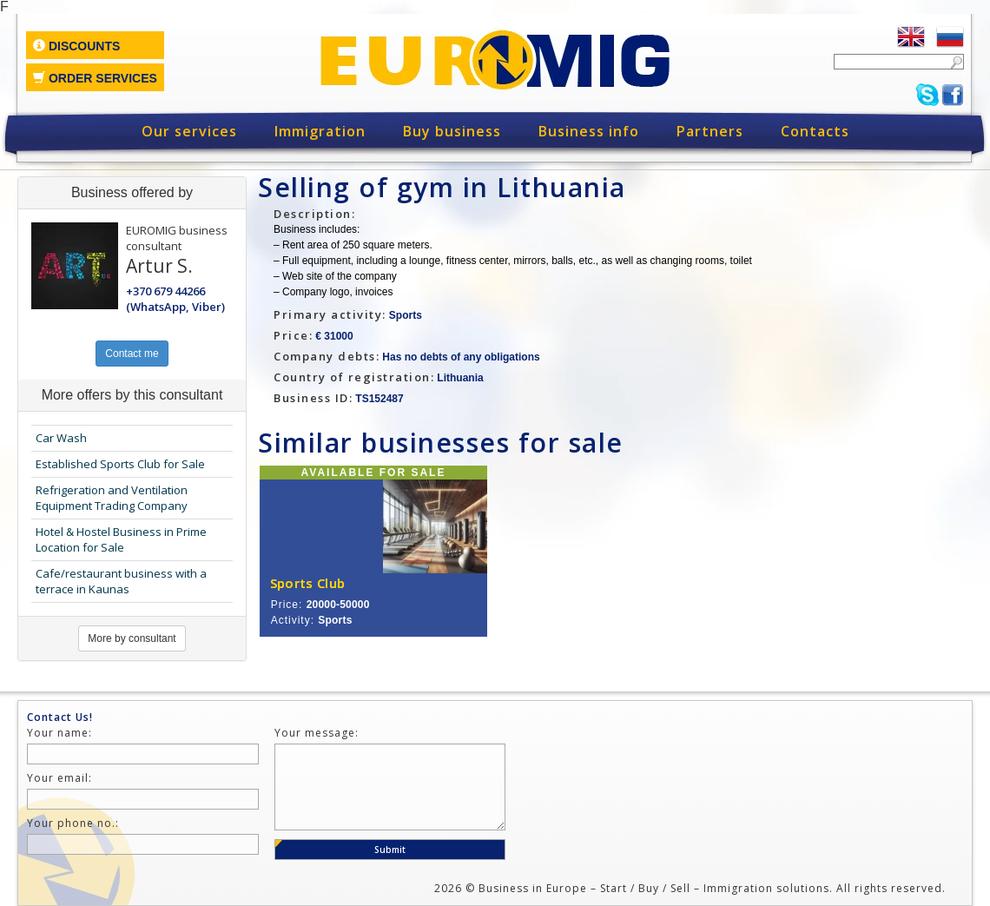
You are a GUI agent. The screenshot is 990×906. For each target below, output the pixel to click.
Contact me (131, 353)
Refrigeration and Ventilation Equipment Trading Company (112, 498)
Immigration (320, 131)
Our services (189, 131)
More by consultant (131, 638)
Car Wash (61, 438)
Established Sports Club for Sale (120, 464)
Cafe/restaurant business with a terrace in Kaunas (121, 581)
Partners (709, 131)
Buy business (452, 131)
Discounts (76, 46)
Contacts (815, 131)
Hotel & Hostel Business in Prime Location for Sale (121, 540)
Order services (95, 78)
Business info (588, 131)
